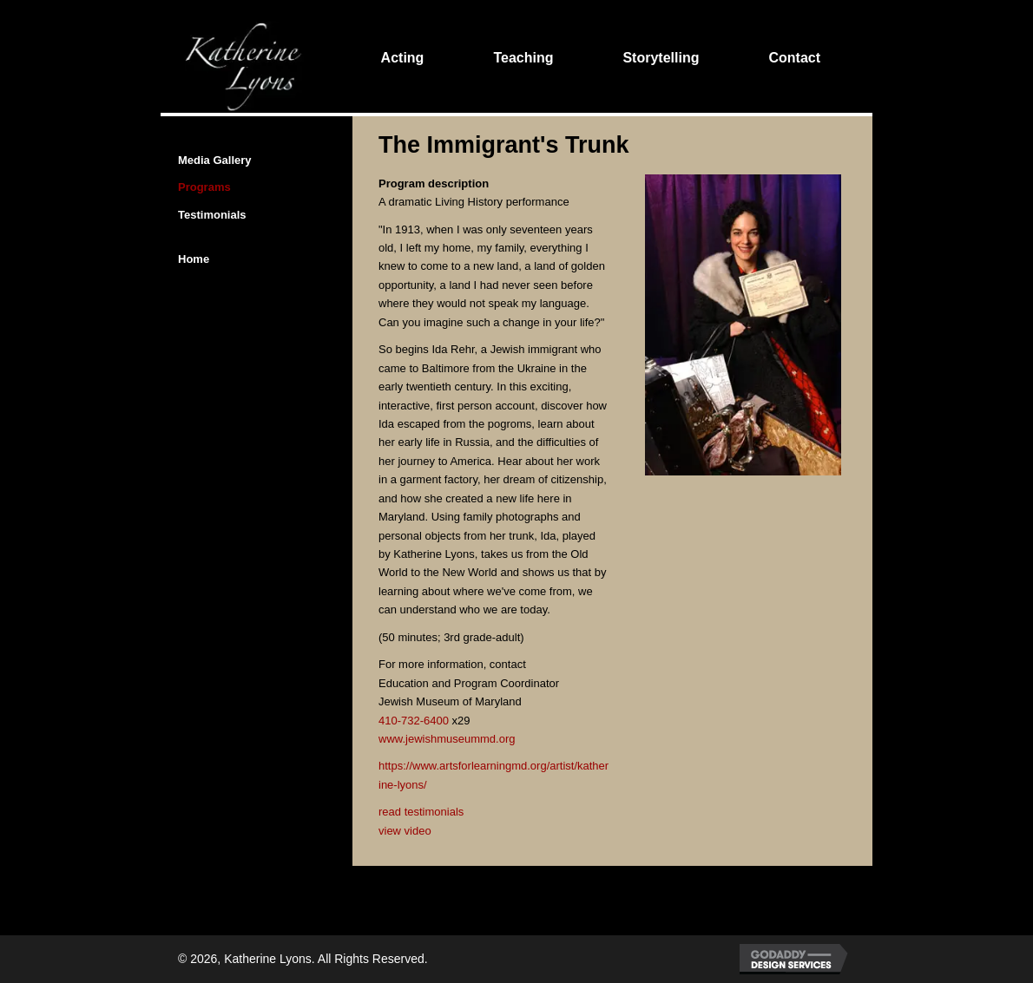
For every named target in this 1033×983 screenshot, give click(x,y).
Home (193, 258)
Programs (204, 186)
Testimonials (212, 214)
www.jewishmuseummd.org (447, 738)
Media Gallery (215, 160)
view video (404, 830)
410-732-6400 (413, 720)
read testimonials (421, 811)
